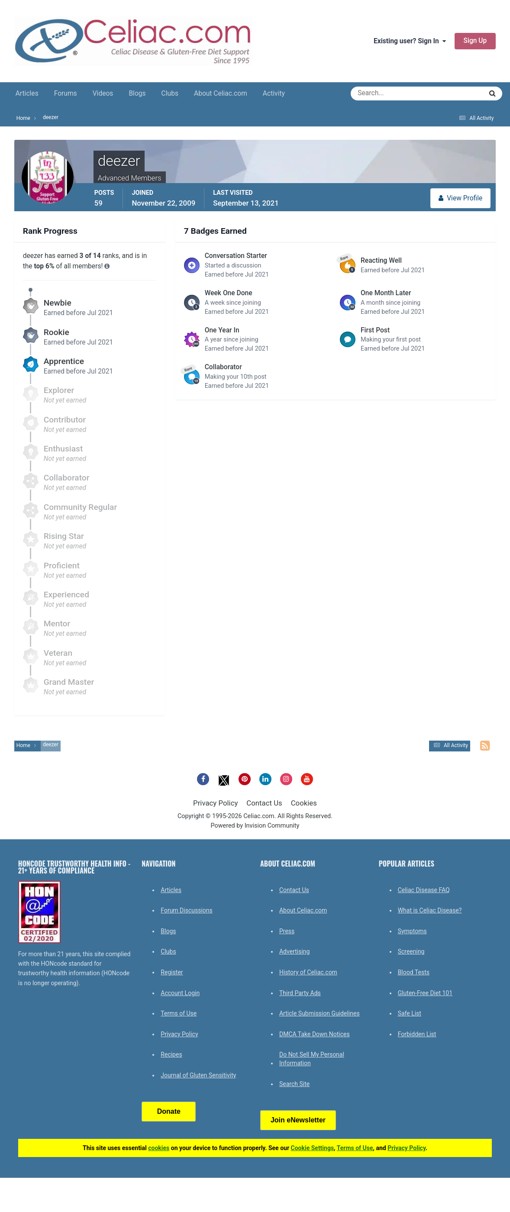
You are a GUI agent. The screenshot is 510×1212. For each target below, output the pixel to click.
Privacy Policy (215, 803)
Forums (65, 93)
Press (286, 931)
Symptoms (412, 931)
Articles (27, 93)
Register (172, 972)
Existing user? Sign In (410, 41)
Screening (411, 951)
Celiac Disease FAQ (424, 889)
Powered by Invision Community (255, 825)
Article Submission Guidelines (319, 1013)
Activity (274, 93)
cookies (158, 1147)
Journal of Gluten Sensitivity (198, 1075)
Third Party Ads (300, 993)
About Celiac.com (220, 93)
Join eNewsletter (298, 1120)
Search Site (294, 1083)
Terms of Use (179, 1013)
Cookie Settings (312, 1147)
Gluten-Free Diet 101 (425, 993)
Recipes (171, 1054)
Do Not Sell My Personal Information (311, 1059)
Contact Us (264, 803)
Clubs (169, 93)
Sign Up (475, 41)
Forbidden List (417, 1034)
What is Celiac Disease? (430, 910)
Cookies (304, 803)
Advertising (294, 951)
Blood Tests (413, 972)
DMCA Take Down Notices (314, 1034)
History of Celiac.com (308, 972)
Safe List (409, 1013)
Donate (169, 1111)
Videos (103, 93)
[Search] (385, 93)
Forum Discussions (186, 910)
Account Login (180, 993)
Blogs (137, 93)
